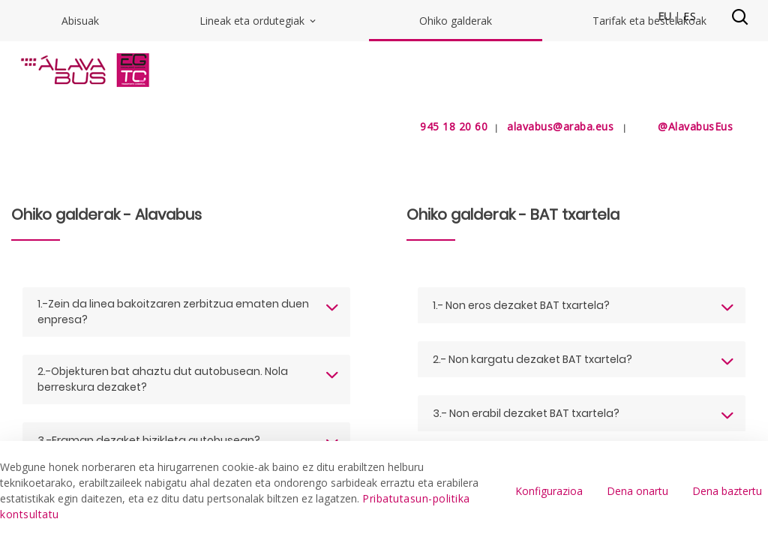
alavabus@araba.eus (560, 126)
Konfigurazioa (549, 491)
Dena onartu (637, 491)
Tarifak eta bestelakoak (649, 170)
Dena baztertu (727, 491)
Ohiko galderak (455, 170)
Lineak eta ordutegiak (259, 170)
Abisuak (80, 170)
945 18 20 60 (436, 126)
